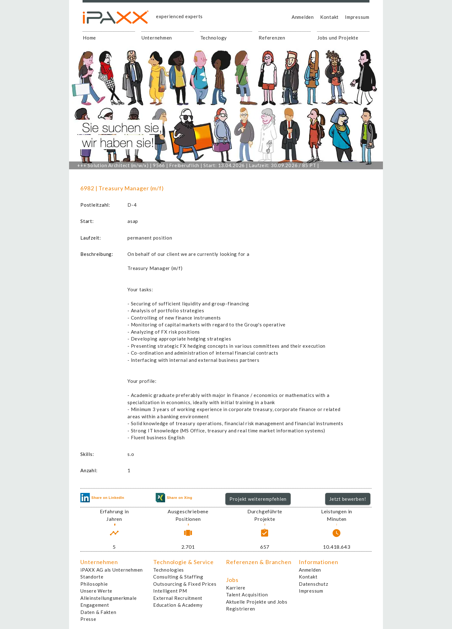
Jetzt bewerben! (347, 499)
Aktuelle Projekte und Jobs (257, 602)
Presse (88, 619)
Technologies (168, 570)
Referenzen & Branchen (259, 561)
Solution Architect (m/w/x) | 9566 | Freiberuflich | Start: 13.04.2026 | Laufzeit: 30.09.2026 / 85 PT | (203, 165)
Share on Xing (174, 497)
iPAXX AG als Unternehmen (111, 570)
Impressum (357, 17)
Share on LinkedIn (102, 497)
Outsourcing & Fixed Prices (185, 584)
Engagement (94, 605)
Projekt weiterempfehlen (258, 499)
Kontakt (329, 17)
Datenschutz (313, 584)
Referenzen (272, 37)
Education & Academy (177, 605)
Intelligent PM (170, 591)
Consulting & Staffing (178, 576)
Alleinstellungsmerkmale (108, 598)
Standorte (92, 576)
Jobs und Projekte (337, 37)
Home (89, 37)
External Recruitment (177, 598)
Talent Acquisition (247, 594)
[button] (258, 499)
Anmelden (303, 17)
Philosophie (94, 584)
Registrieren (240, 608)
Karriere (235, 587)
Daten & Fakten (98, 612)
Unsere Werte (96, 591)
